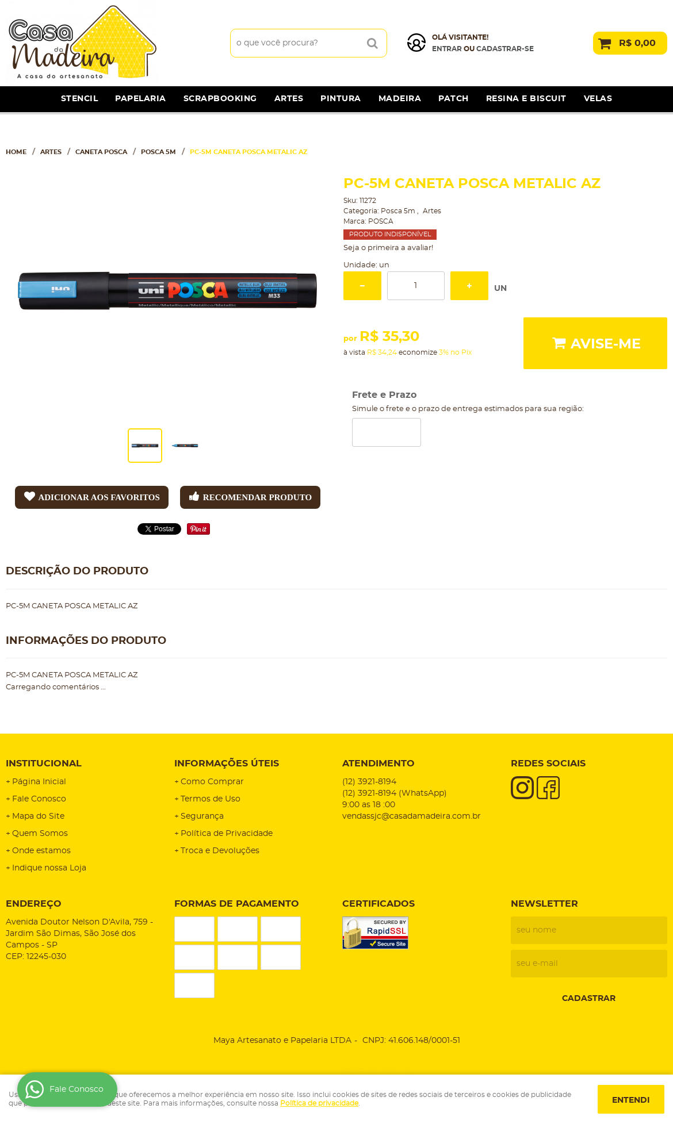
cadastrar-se (505, 48)
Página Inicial (39, 782)
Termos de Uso (210, 799)
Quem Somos (40, 834)
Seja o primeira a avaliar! (388, 248)
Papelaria (140, 99)
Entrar (447, 48)
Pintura (340, 99)
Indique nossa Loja (49, 868)
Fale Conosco (39, 799)
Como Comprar (212, 782)
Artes (289, 99)
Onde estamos (41, 851)
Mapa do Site (38, 816)
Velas (598, 99)
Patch (453, 99)
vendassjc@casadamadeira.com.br (411, 816)
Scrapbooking (220, 99)
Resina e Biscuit (526, 99)
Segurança (202, 816)
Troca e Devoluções (220, 851)
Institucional (44, 763)
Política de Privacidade (227, 834)
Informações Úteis (226, 763)
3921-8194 (369, 782)
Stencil (79, 99)
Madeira (400, 99)
